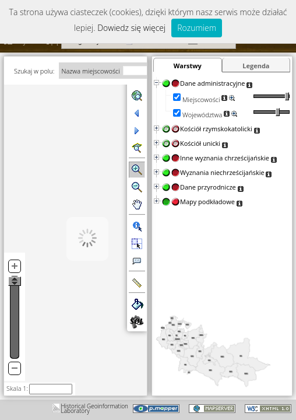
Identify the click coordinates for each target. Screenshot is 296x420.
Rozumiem (196, 27)
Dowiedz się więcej (131, 27)
